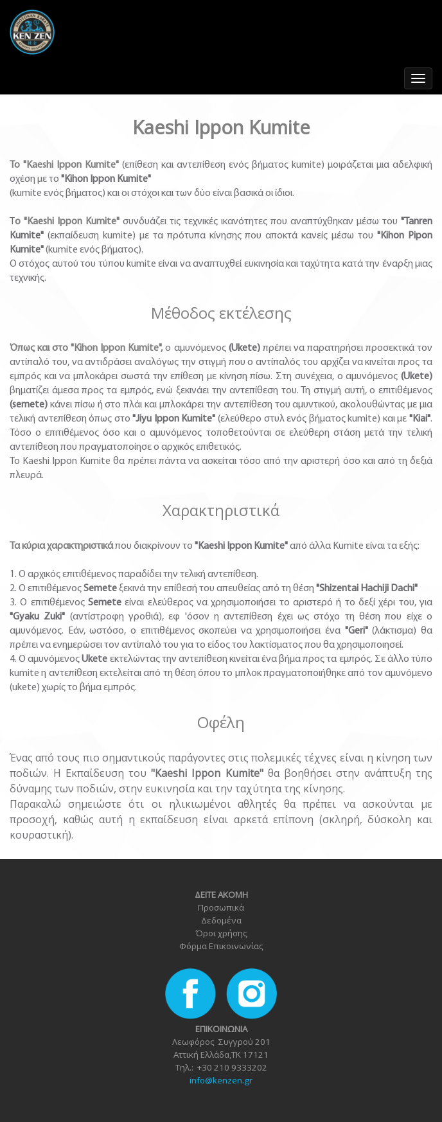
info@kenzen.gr (221, 1080)
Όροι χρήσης (221, 933)
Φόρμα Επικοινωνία (219, 946)
